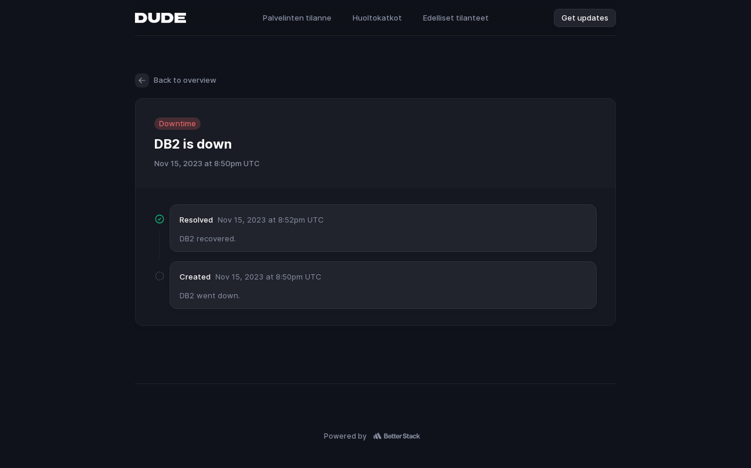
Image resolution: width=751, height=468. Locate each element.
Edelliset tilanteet (456, 17)
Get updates (584, 17)
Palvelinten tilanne (297, 17)
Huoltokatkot (377, 17)
